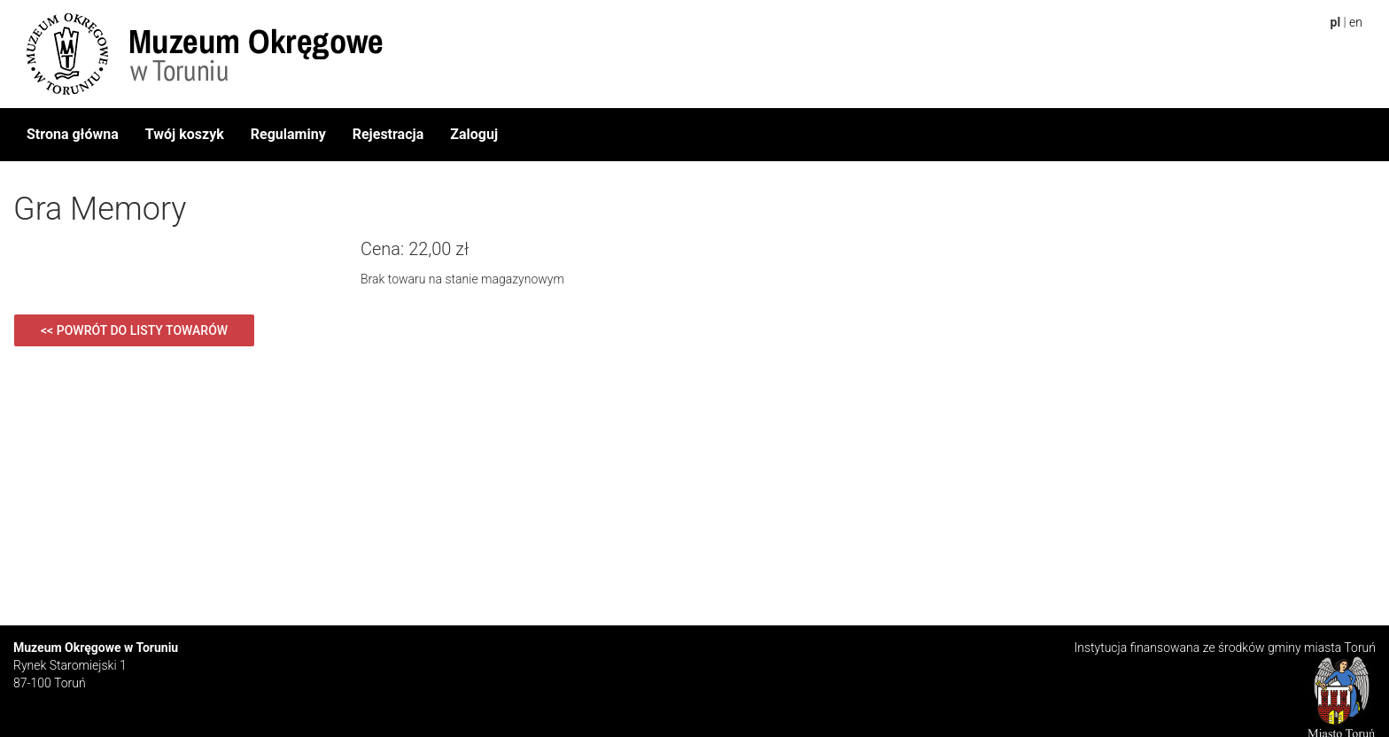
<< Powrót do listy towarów (134, 330)
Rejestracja (388, 134)
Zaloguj (474, 134)
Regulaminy (288, 134)
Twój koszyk (184, 134)
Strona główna (73, 134)
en (1355, 22)
